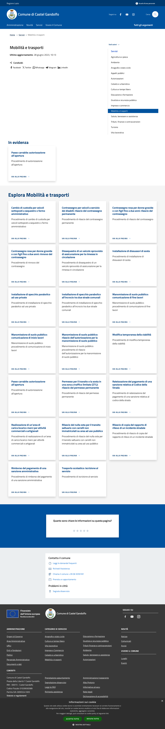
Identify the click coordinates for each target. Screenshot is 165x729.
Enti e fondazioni (14, 650)
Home (12, 34)
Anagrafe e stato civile (121, 67)
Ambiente (115, 62)
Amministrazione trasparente (96, 677)
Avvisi (123, 645)
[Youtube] (125, 14)
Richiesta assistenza (54, 691)
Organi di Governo (15, 636)
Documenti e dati (14, 664)
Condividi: (16, 63)
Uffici (9, 645)
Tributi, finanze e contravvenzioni (125, 121)
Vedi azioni (114, 44)
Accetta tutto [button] (72, 719)
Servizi (22, 34)
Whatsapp (38, 67)
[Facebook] (119, 14)
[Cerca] (155, 14)
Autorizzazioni (117, 78)
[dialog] (82, 713)
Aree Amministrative (16, 641)
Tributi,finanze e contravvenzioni (97, 645)
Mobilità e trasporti (119, 110)
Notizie (124, 636)
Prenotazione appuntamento (57, 677)
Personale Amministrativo (18, 659)
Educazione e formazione (122, 94)
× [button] (162, 701)
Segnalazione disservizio (55, 682)
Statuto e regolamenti (16, 695)
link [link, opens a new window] (107, 713)
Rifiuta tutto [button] (93, 719)
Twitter (26, 67)
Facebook (15, 67)
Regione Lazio (13, 3)
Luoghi (124, 658)
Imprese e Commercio (54, 650)
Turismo (114, 127)
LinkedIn (62, 67)
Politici (10, 654)
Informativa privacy (91, 687)
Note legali (87, 691)
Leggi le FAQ (50, 687)
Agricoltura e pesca (119, 56)
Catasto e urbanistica (120, 83)
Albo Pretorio (88, 682)
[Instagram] (132, 14)
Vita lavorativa (117, 132)
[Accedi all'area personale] (145, 3)
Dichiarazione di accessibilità (95, 696)
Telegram (50, 67)
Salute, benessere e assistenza (124, 116)
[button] (82, 724)
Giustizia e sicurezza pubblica (124, 100)
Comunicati (126, 641)
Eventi (124, 663)
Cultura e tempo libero (121, 89)
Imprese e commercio (120, 105)
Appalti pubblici (117, 73)
